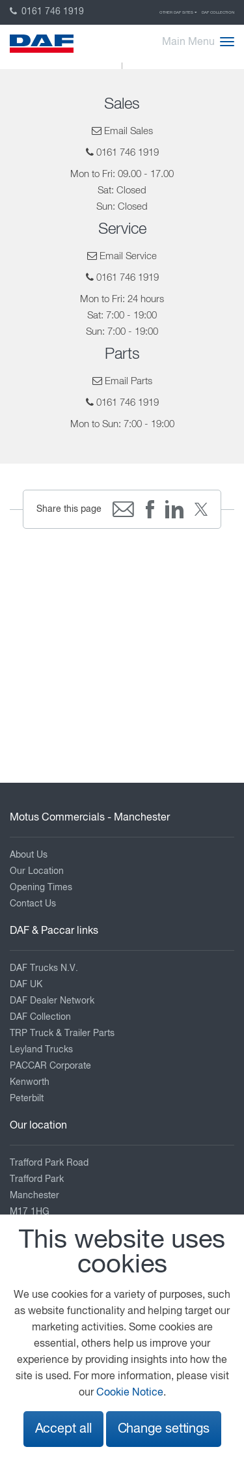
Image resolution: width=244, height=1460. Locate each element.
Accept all (63, 1429)
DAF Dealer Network (52, 1000)
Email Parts (128, 381)
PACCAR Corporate (50, 1066)
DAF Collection (218, 12)
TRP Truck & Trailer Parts (62, 1033)
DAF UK (26, 984)
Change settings (164, 1429)
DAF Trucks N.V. (44, 968)
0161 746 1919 (47, 11)
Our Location (37, 871)
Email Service (128, 256)
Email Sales (128, 131)
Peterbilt (27, 1098)
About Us (28, 855)
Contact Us (33, 903)
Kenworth (29, 1082)
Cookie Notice (129, 1393)
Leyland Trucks (41, 1049)
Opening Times (41, 887)
